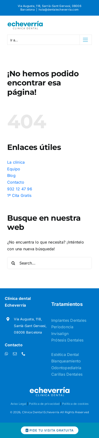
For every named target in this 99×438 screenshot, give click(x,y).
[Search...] (49, 263)
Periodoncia (62, 326)
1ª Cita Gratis (19, 195)
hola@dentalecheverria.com (59, 9)
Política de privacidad (44, 404)
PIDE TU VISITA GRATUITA (50, 430)
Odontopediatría (66, 367)
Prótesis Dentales (67, 340)
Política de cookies (75, 404)
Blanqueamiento (66, 361)
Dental (73, 354)
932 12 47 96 (19, 189)
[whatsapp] (6, 354)
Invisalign (60, 333)
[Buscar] (13, 263)
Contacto (15, 182)
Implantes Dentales (68, 320)
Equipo (13, 169)
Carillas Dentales (66, 374)
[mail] (15, 354)
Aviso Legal (19, 404)
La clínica (16, 162)
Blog (11, 175)
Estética (59, 354)
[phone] (23, 354)
